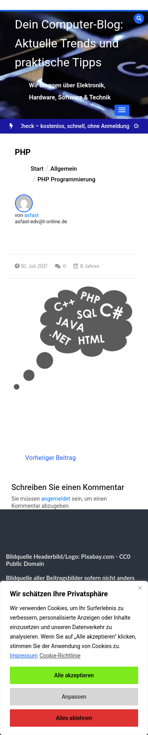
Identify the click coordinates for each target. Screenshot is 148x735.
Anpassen (74, 697)
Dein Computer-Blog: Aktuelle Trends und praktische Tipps (69, 43)
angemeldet (55, 499)
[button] (121, 110)
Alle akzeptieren (74, 675)
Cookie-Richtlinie (60, 655)
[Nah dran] (139, 587)
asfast (31, 215)
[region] (74, 658)
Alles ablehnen (74, 718)
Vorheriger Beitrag (50, 458)
